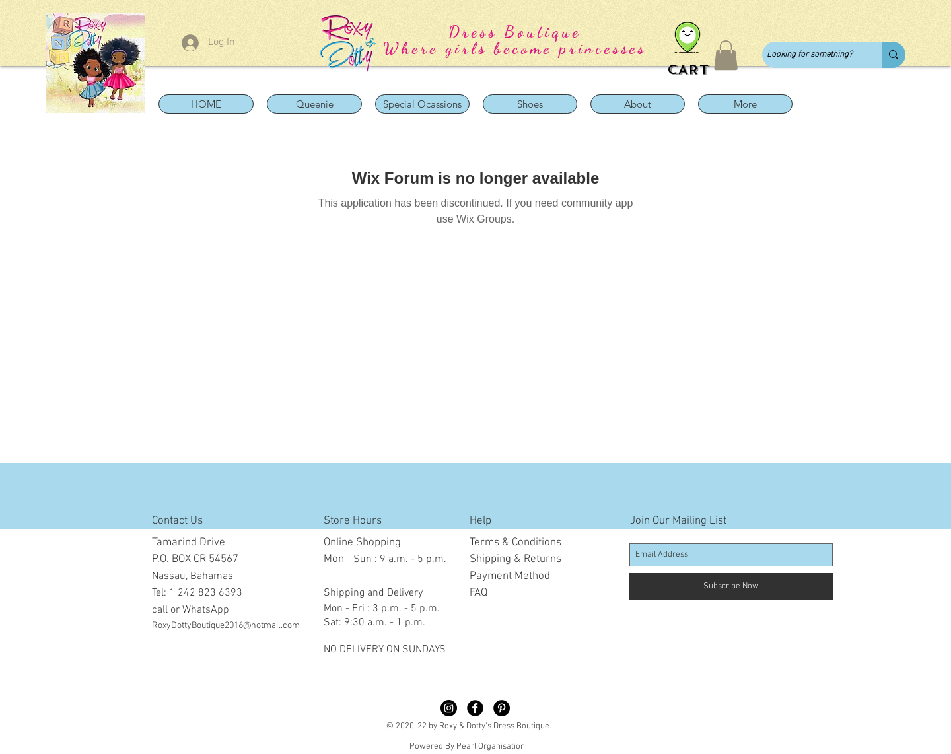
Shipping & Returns (515, 559)
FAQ (478, 593)
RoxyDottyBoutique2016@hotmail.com (226, 625)
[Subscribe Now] (731, 586)
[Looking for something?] (810, 55)
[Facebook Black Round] (475, 708)
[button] (725, 55)
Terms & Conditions (515, 542)
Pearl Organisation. (491, 746)
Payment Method (510, 576)
